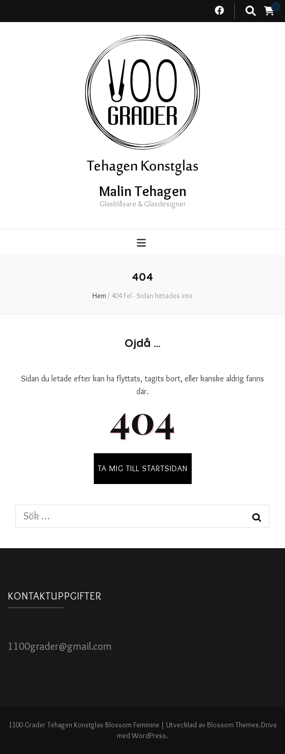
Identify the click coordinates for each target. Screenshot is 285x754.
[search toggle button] (251, 11)
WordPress (149, 735)
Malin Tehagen (143, 191)
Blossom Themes (233, 724)
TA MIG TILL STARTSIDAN (143, 468)
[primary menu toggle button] (143, 243)
